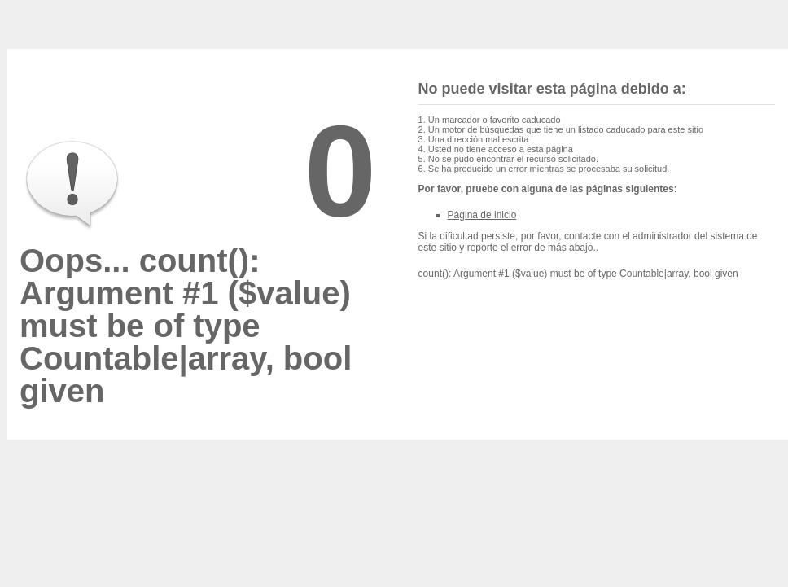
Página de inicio (482, 215)
